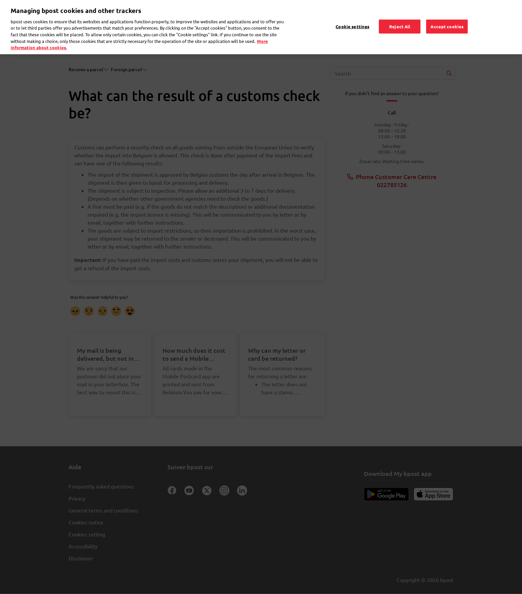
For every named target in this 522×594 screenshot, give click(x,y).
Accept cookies (446, 18)
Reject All (399, 18)
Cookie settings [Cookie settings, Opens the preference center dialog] (352, 18)
